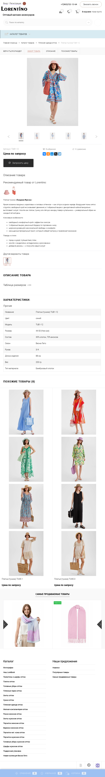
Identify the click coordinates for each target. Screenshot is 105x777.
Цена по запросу (14, 153)
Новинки (55, 668)
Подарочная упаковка (12, 751)
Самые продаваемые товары (52, 594)
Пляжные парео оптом (12, 691)
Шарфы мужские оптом (13, 746)
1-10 (7, 260)
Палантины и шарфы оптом (14, 677)
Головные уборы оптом (12, 686)
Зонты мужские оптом (12, 719)
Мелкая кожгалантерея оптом (15, 709)
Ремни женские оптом (12, 714)
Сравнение (26, 773)
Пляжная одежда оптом (13, 705)
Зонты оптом (8, 695)
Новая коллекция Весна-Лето (15, 756)
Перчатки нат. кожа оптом (14, 733)
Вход (5, 3)
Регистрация (15, 3)
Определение (24, 3)
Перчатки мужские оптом (13, 737)
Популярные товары (60, 672)
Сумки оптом (8, 700)
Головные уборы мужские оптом (16, 742)
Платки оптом (9, 682)
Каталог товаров (18, 34)
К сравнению (79, 149)
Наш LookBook (9, 672)
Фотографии (8, 668)
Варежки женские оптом (13, 728)
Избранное (51, 773)
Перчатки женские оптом (13, 723)
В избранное (49, 149)
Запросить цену (18, 163)
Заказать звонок (90, 4)
